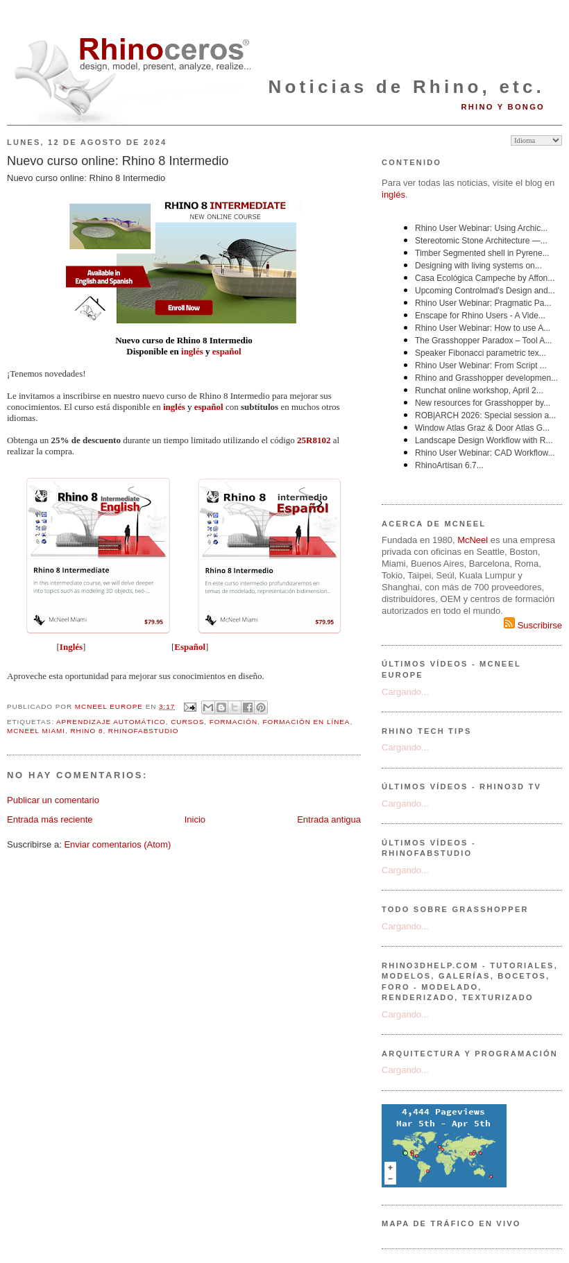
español (226, 351)
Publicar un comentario (53, 800)
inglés (192, 351)
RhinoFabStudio (143, 730)
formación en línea (306, 721)
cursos (187, 721)
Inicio (195, 819)
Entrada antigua (329, 819)
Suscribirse (533, 625)
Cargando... (405, 692)
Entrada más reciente (50, 819)
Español (189, 647)
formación (233, 721)
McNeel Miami (36, 730)
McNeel (472, 540)
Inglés (71, 647)
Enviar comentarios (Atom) (117, 844)
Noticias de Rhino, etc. (407, 86)
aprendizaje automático (111, 721)
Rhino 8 (86, 730)
